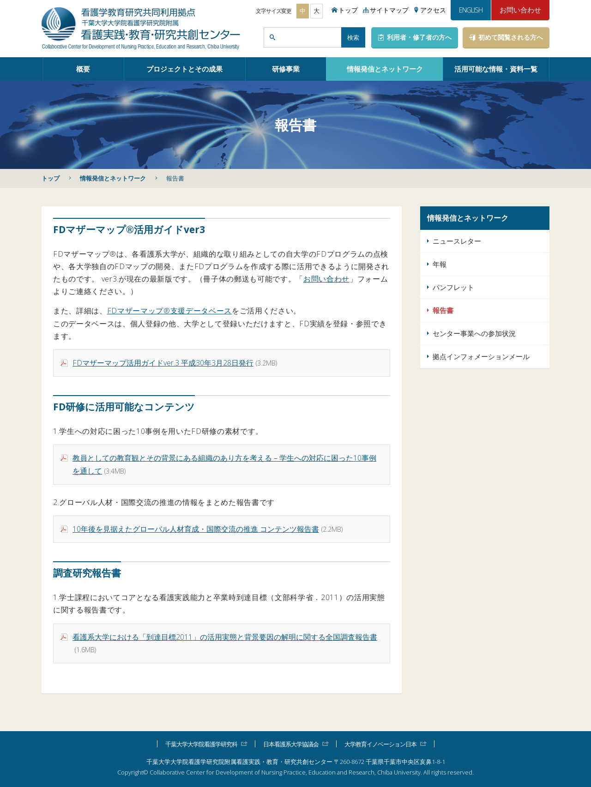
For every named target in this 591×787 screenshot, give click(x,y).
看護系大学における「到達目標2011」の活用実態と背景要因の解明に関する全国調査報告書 (224, 637)
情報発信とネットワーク (385, 68)
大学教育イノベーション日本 (380, 743)
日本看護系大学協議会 (291, 743)
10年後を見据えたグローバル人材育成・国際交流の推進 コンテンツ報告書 (195, 529)
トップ (51, 178)
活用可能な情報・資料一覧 (495, 68)
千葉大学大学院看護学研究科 (201, 743)
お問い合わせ (520, 9)
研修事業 (286, 68)
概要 (83, 68)
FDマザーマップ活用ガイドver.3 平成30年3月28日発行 (162, 363)
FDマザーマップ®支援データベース (169, 311)
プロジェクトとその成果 (184, 68)
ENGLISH (470, 9)
